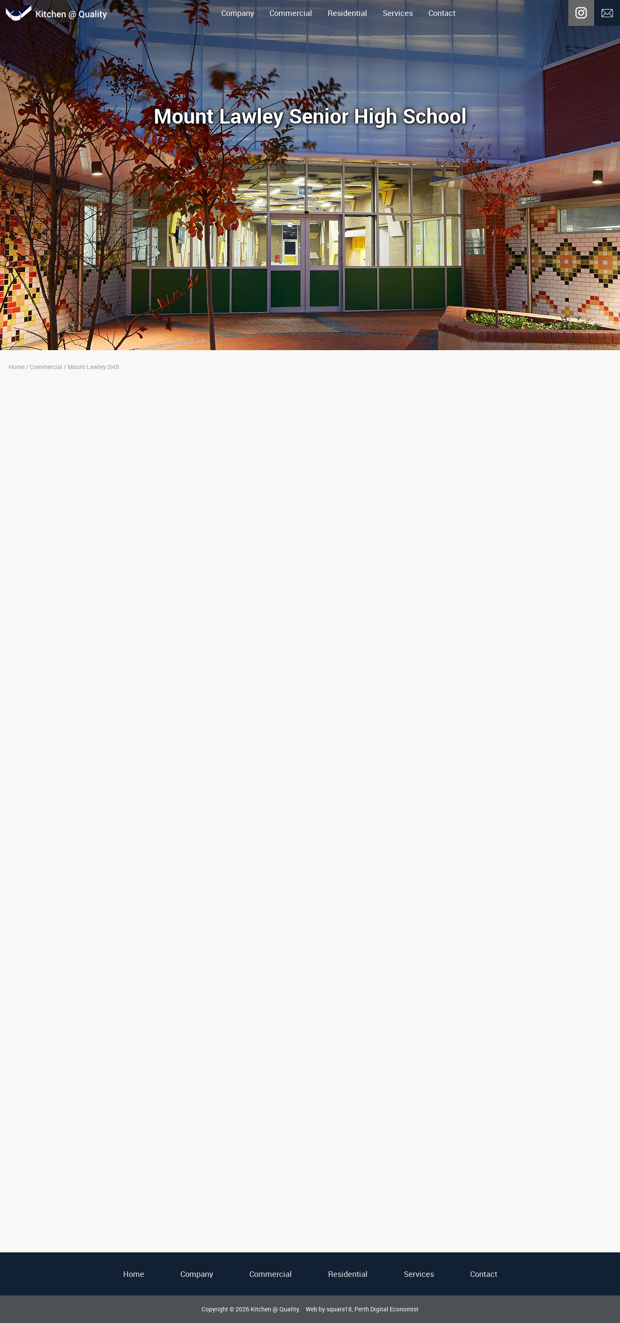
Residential (347, 13)
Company (237, 13)
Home (17, 367)
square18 (339, 1309)
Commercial (291, 13)
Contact (442, 13)
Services (398, 13)
